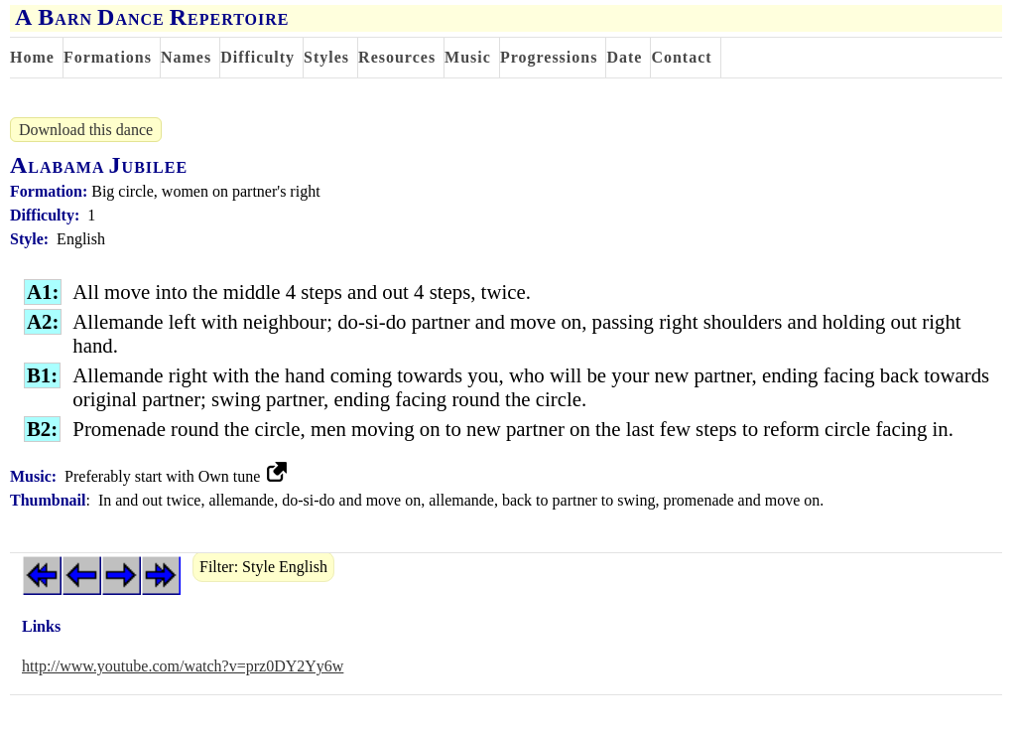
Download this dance (86, 129)
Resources (397, 57)
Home (32, 57)
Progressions (549, 57)
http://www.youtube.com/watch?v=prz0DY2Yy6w (182, 666)
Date (624, 57)
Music (467, 57)
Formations (108, 57)
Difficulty (257, 57)
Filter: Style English (263, 566)
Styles (326, 57)
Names (186, 57)
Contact (681, 57)
